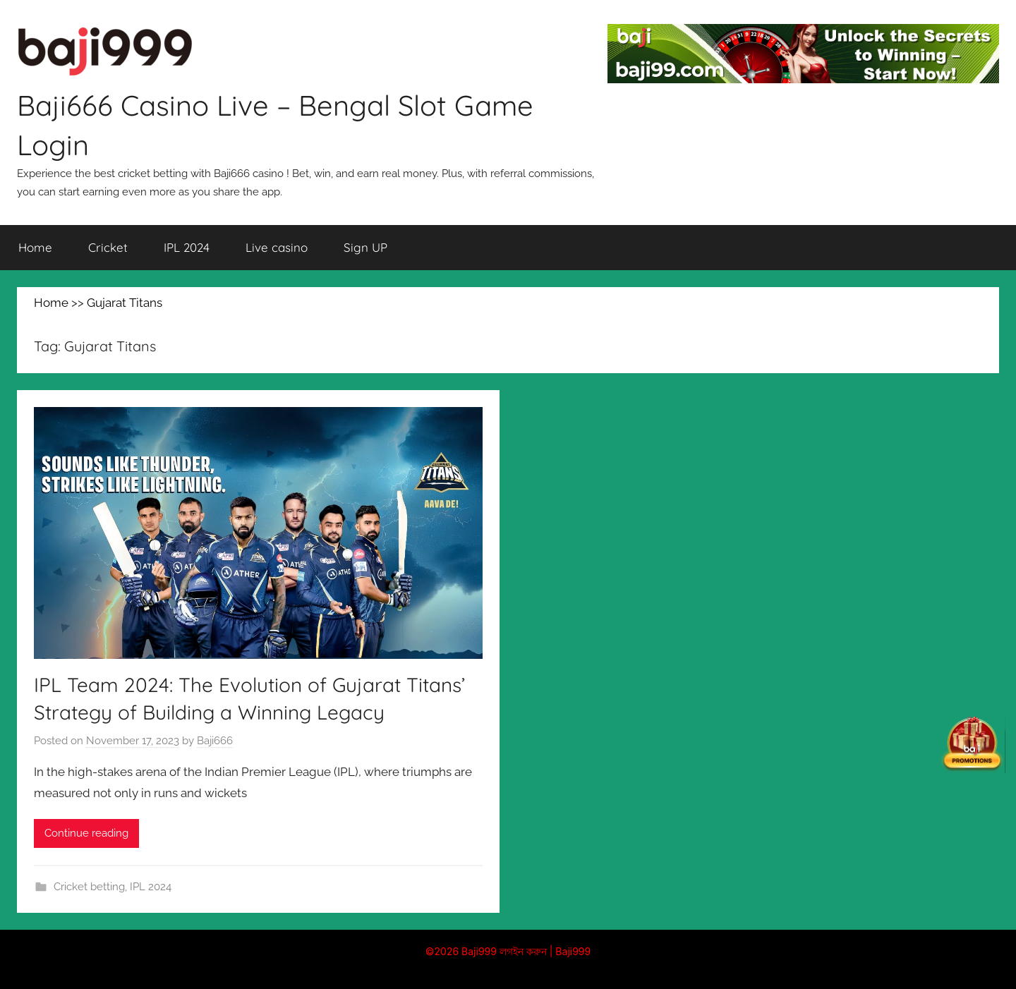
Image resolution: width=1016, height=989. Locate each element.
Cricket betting (89, 886)
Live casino (277, 247)
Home (35, 247)
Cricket (108, 247)
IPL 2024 (187, 247)
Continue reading (86, 833)
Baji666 (215, 740)
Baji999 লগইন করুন (504, 951)
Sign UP (365, 247)
